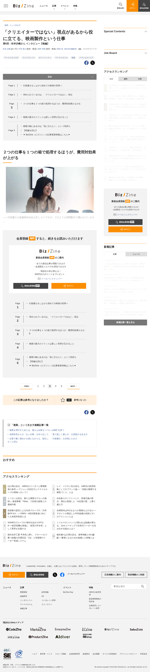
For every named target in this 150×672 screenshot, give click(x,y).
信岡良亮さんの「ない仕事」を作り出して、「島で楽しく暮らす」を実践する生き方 (48, 434)
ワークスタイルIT (11, 58)
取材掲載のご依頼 (136, 574)
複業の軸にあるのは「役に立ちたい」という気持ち (46, 126)
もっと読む (12, 441)
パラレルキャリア (86, 58)
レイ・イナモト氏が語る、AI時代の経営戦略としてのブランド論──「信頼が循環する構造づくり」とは (77, 489)
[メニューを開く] (6, 6)
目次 (71, 76)
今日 (111, 79)
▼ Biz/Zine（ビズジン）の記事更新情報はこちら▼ (46, 134)
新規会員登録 (30, 285)
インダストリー (26, 600)
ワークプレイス (28, 58)
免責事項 (86, 654)
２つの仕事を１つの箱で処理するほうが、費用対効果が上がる (52, 103)
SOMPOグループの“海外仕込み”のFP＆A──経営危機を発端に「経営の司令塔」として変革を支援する (27, 525)
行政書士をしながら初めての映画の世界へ (42, 85)
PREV (25, 386)
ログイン (68, 285)
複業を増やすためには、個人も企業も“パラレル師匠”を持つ (37, 430)
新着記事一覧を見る (125, 322)
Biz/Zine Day (68, 592)
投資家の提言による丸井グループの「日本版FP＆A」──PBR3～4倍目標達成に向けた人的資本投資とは (27, 513)
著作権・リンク (46, 654)
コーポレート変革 (49, 600)
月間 (140, 79)
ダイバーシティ (45, 58)
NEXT (74, 386)
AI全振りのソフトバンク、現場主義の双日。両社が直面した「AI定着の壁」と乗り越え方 (76, 501)
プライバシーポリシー (128, 654)
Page (11, 85)
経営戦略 (45, 592)
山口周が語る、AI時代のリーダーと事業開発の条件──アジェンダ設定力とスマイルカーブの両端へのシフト (27, 489)
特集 (75, 6)
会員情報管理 (74, 654)
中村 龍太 (23, 49)
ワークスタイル (61, 58)
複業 (73, 58)
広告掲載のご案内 (112, 574)
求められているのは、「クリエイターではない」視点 (47, 94)
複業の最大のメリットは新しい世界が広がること (45, 117)
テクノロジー (47, 604)
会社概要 (96, 654)
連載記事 (23, 608)
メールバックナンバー (50, 279)
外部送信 (143, 654)
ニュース (44, 6)
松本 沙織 (7, 49)
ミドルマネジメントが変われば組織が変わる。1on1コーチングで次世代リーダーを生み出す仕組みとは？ (76, 525)
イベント (65, 6)
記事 (54, 6)
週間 (125, 79)
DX (43, 596)
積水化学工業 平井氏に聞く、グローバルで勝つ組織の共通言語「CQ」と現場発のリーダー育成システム (27, 537)
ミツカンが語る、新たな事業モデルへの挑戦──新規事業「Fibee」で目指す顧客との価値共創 (27, 501)
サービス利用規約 (110, 654)
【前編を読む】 (30, 130)
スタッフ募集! (60, 654)
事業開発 (23, 592)
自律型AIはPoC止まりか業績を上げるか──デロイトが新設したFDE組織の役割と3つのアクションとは (76, 513)
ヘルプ (34, 654)
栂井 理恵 (42, 49)
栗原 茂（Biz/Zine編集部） (68, 49)
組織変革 (23, 596)
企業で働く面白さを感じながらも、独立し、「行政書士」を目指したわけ (43, 438)
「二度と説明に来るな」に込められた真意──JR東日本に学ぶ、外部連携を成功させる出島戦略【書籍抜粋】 (124, 266)
